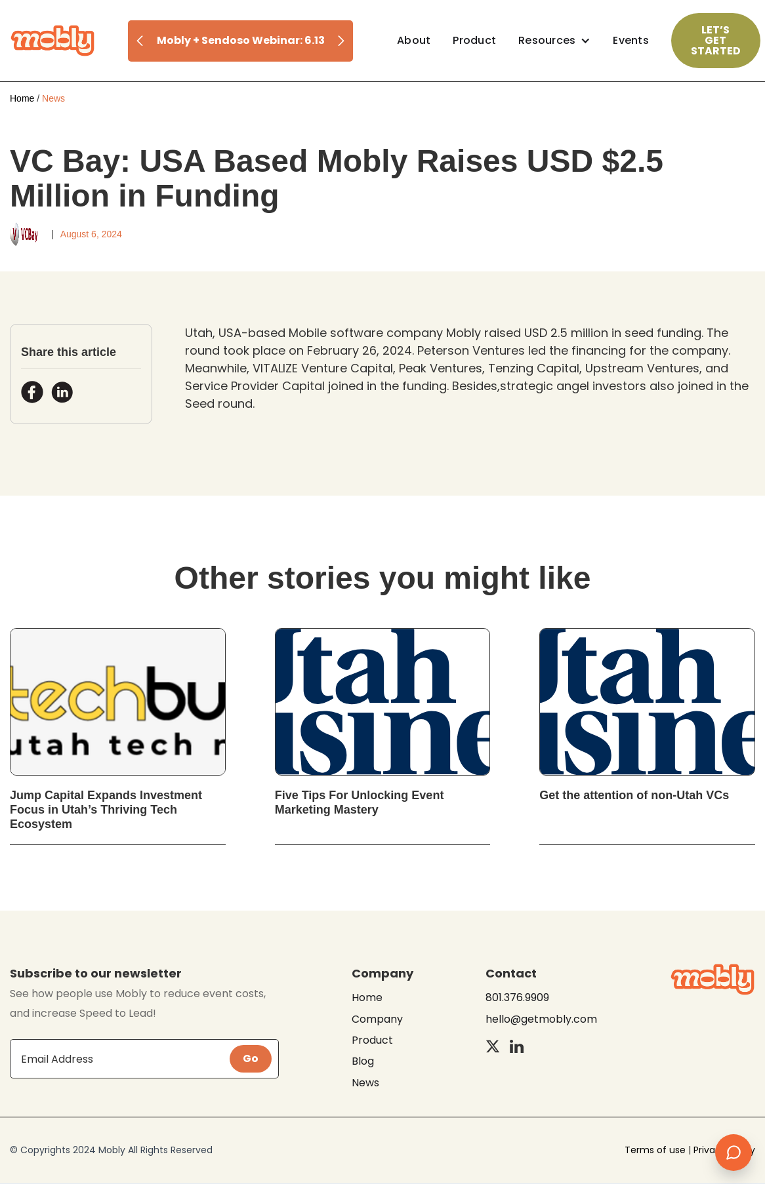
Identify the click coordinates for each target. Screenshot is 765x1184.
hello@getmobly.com (541, 1019)
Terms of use (655, 1149)
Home (22, 98)
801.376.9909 (517, 998)
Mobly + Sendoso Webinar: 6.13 (241, 40)
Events (631, 40)
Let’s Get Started (716, 40)
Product (474, 40)
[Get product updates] (120, 1059)
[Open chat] (733, 1152)
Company (377, 1019)
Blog (363, 1061)
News (365, 1083)
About (413, 40)
